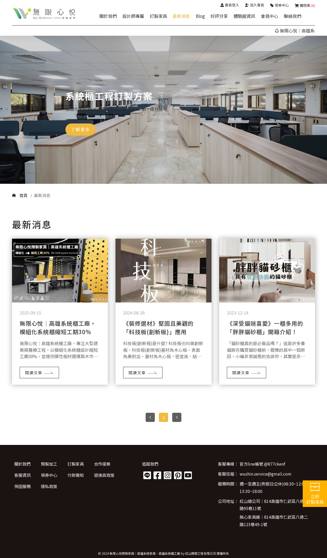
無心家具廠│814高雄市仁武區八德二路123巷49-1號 (274, 520)
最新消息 (181, 16)
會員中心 (269, 16)
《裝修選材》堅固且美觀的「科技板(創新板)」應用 (158, 327)
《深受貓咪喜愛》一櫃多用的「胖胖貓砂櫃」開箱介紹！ (265, 327)
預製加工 (49, 464)
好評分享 (219, 16)
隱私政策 (49, 486)
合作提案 (102, 464)
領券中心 (49, 475)
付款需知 (75, 475)
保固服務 (22, 486)
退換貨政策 (104, 475)
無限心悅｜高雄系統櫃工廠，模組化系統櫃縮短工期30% (58, 327)
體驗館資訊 (244, 16)
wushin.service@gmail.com (265, 474)
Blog (200, 16)
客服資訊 (22, 475)
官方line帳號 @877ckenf (262, 464)
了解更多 (80, 129)
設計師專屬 (133, 16)
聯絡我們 (292, 16)
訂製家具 (158, 16)
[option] (163, 110)
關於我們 (108, 16)
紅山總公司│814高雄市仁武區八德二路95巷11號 (274, 505)
